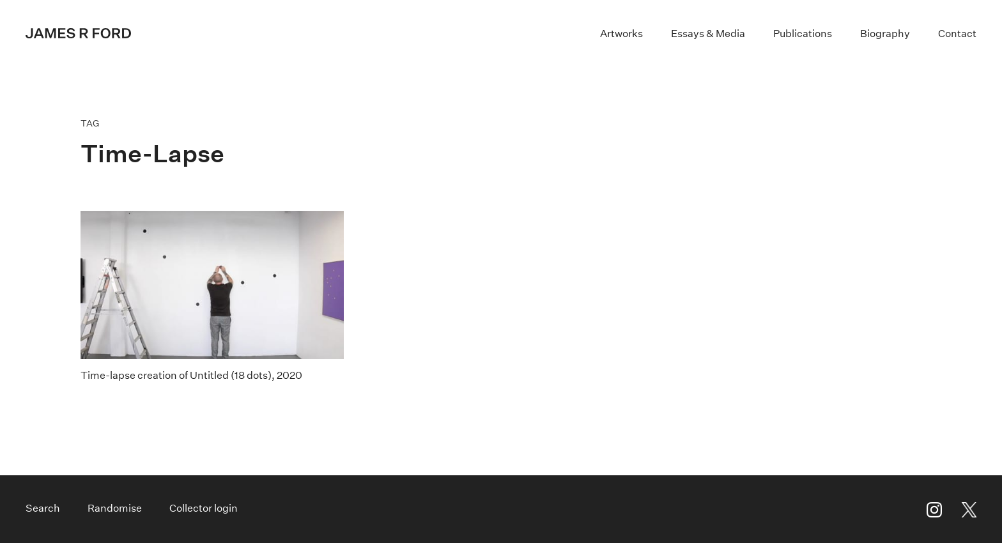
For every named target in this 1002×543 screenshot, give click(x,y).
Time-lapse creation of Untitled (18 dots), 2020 (191, 375)
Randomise (115, 508)
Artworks (621, 33)
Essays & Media (708, 33)
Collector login (203, 508)
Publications (802, 33)
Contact (957, 33)
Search (43, 508)
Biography (885, 33)
